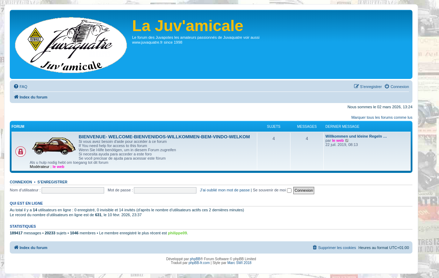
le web (58, 166)
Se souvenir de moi (272, 190)
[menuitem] (20, 86)
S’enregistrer (52, 182)
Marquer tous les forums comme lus (381, 117)
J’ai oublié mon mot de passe (225, 190)
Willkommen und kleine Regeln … (356, 136)
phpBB (195, 259)
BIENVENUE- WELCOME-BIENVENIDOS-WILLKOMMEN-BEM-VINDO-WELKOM (164, 136)
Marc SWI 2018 (239, 263)
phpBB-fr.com (199, 263)
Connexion (21, 182)
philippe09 (177, 233)
